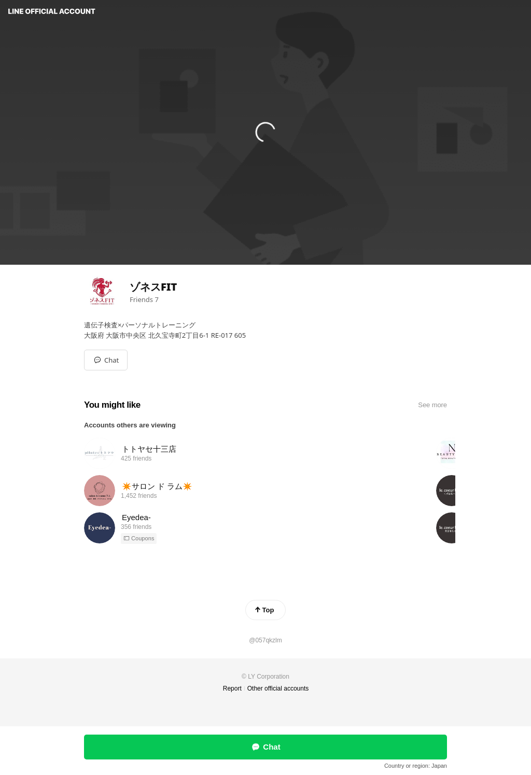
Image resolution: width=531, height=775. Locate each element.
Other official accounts (278, 688)
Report (232, 688)
